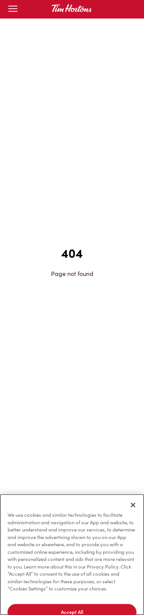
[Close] (133, 505)
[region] (72, 554)
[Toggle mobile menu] (13, 9)
